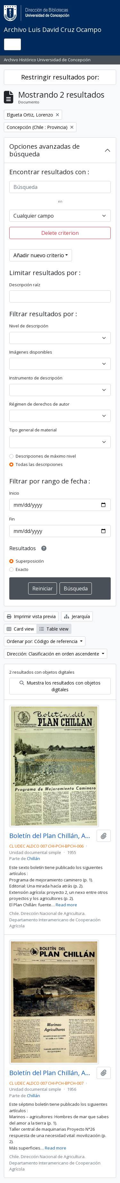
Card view (20, 629)
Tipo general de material (33, 430)
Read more (66, 905)
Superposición (30, 561)
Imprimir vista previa (31, 616)
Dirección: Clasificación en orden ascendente (53, 654)
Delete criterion (60, 232)
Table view (53, 629)
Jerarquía (77, 616)
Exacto (22, 569)
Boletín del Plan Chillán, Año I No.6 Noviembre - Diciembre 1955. (51, 836)
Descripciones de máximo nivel (46, 456)
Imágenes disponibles (30, 352)
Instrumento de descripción (35, 378)
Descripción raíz (24, 285)
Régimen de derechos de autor (39, 404)
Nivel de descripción (28, 326)
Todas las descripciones (39, 464)
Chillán (33, 858)
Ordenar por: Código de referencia (43, 641)
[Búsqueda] (60, 187)
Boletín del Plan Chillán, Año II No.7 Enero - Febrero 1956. (51, 1073)
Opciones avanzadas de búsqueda (44, 150)
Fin (12, 519)
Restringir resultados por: (60, 77)
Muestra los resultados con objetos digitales (60, 686)
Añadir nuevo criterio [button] (38, 255)
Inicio (14, 493)
